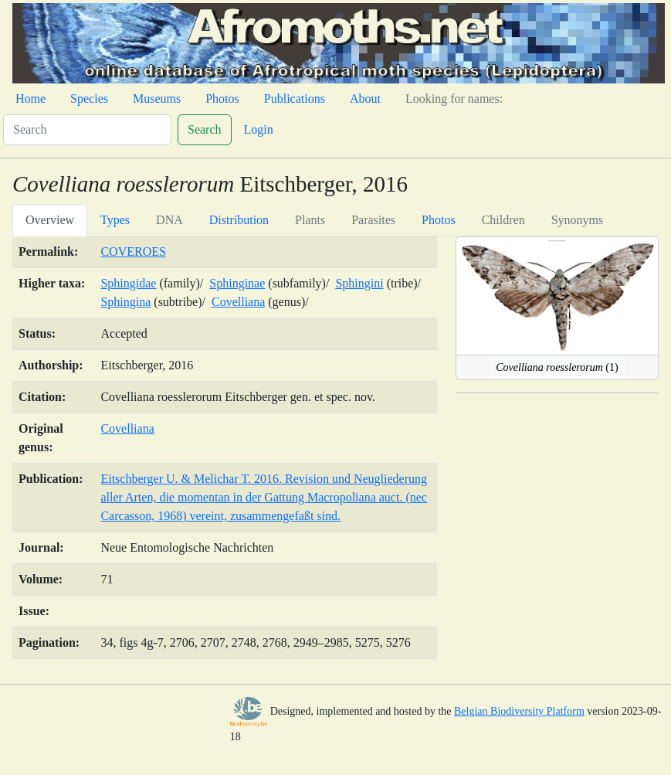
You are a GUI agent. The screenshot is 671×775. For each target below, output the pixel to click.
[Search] (87, 129)
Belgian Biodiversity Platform (519, 711)
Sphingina (125, 301)
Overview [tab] (49, 219)
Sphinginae (237, 283)
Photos (222, 98)
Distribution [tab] (239, 219)
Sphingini (359, 283)
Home (30, 98)
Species (89, 98)
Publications (294, 98)
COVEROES (132, 251)
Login (258, 129)
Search (205, 129)
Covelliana (238, 301)
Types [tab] (115, 219)
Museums (157, 98)
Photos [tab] (439, 219)
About (365, 98)
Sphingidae (128, 283)
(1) (557, 367)
